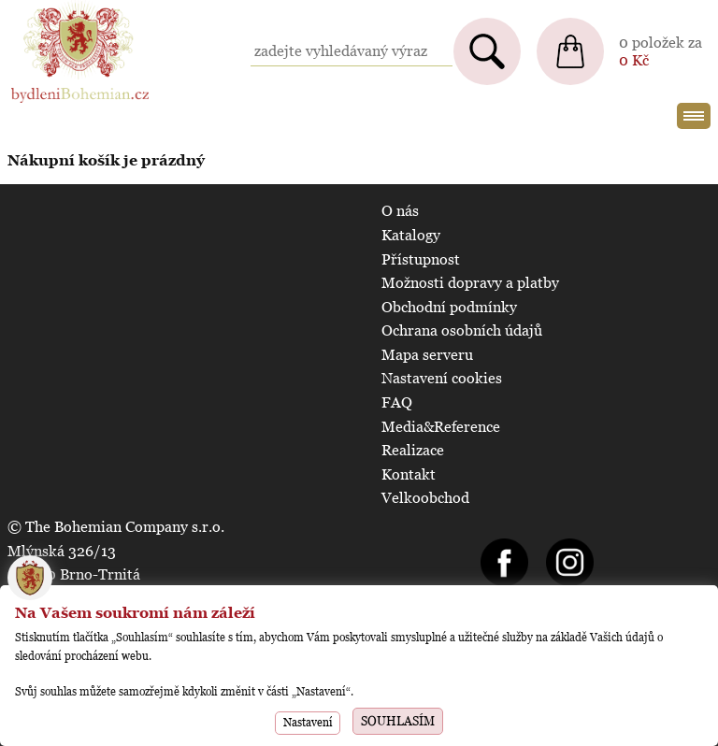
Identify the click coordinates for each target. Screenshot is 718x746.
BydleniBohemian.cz (76, 9)
